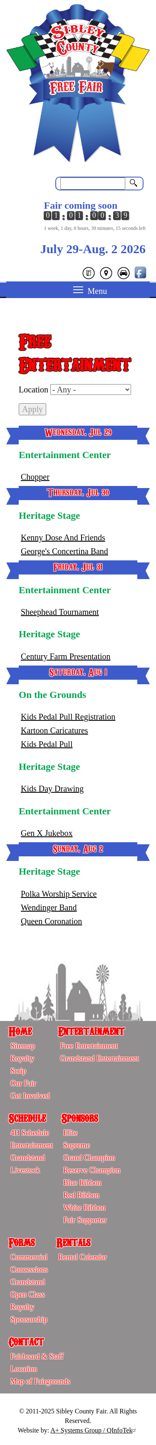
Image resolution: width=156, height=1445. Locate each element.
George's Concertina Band (64, 551)
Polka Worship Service (59, 893)
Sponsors (79, 1118)
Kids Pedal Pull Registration (68, 716)
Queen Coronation (51, 921)
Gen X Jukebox (46, 833)
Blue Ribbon (82, 1183)
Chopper (35, 476)
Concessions (29, 1269)
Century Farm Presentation (66, 656)
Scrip (18, 1071)
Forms (21, 1242)
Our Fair (23, 1083)
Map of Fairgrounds (40, 1381)
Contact (26, 1341)
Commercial (28, 1257)
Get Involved (30, 1096)
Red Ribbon (81, 1195)
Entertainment (91, 1031)
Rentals (73, 1242)
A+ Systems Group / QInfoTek (94, 1430)
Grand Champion (89, 1158)
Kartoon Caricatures (54, 730)
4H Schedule (29, 1133)
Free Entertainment (88, 1046)
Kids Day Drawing (52, 788)
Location (33, 389)
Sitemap (22, 1046)
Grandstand (27, 1158)
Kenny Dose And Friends (63, 537)
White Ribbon (84, 1207)
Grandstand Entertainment (99, 1058)
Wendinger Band (49, 907)
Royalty (22, 1058)
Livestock (25, 1170)
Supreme (76, 1145)
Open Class (27, 1294)
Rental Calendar (82, 1257)
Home (20, 1031)
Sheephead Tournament (60, 611)
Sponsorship (28, 1319)
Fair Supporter (84, 1220)
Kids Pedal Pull (46, 744)
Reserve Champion (91, 1170)
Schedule (27, 1118)
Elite (70, 1133)
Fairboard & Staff (37, 1356)
